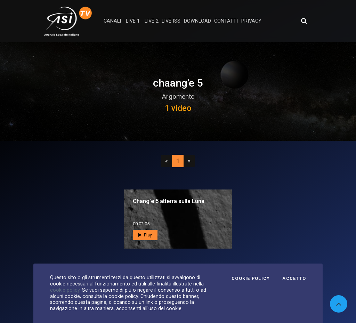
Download (197, 21)
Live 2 (152, 21)
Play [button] (145, 235)
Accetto (294, 278)
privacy (251, 21)
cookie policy (65, 290)
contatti (226, 21)
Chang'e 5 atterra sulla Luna (168, 201)
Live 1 (133, 21)
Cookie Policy (251, 278)
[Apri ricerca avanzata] (304, 21)
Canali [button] (112, 21)
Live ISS (171, 21)
